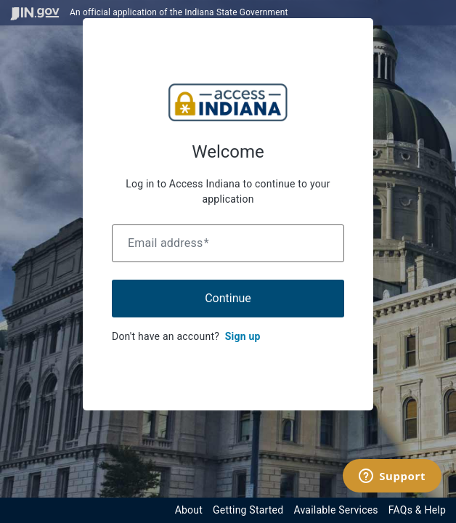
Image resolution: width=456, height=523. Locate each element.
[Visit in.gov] (35, 12)
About (189, 510)
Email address (168, 243)
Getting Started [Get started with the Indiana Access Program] (248, 510)
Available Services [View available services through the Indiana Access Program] (335, 510)
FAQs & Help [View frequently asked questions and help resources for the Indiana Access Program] (417, 510)
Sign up (243, 336)
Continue (228, 298)
